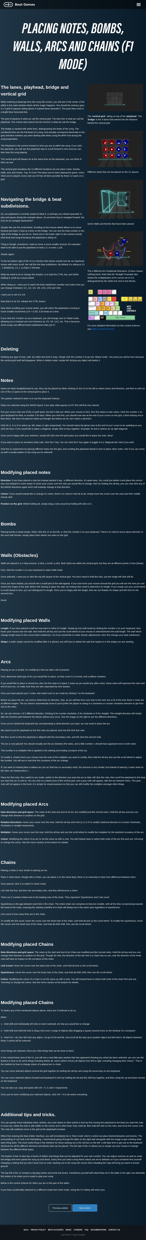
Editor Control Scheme (103, 329)
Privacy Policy (38, 1230)
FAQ (86, 1230)
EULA (26, 1230)
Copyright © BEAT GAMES (73, 1235)
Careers (78, 1230)
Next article (84, 1208)
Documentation (98, 1230)
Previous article (60, 1208)
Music (68, 1230)
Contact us (114, 1230)
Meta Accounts (56, 1230)
